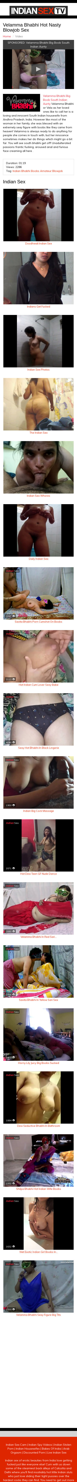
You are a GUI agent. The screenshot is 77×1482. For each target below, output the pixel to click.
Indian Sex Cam (16, 1444)
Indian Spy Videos (40, 1444)
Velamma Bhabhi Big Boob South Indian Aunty (56, 100)
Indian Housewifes (28, 1448)
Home (7, 36)
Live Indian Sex (56, 1452)
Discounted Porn (34, 1452)
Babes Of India (51, 1448)
